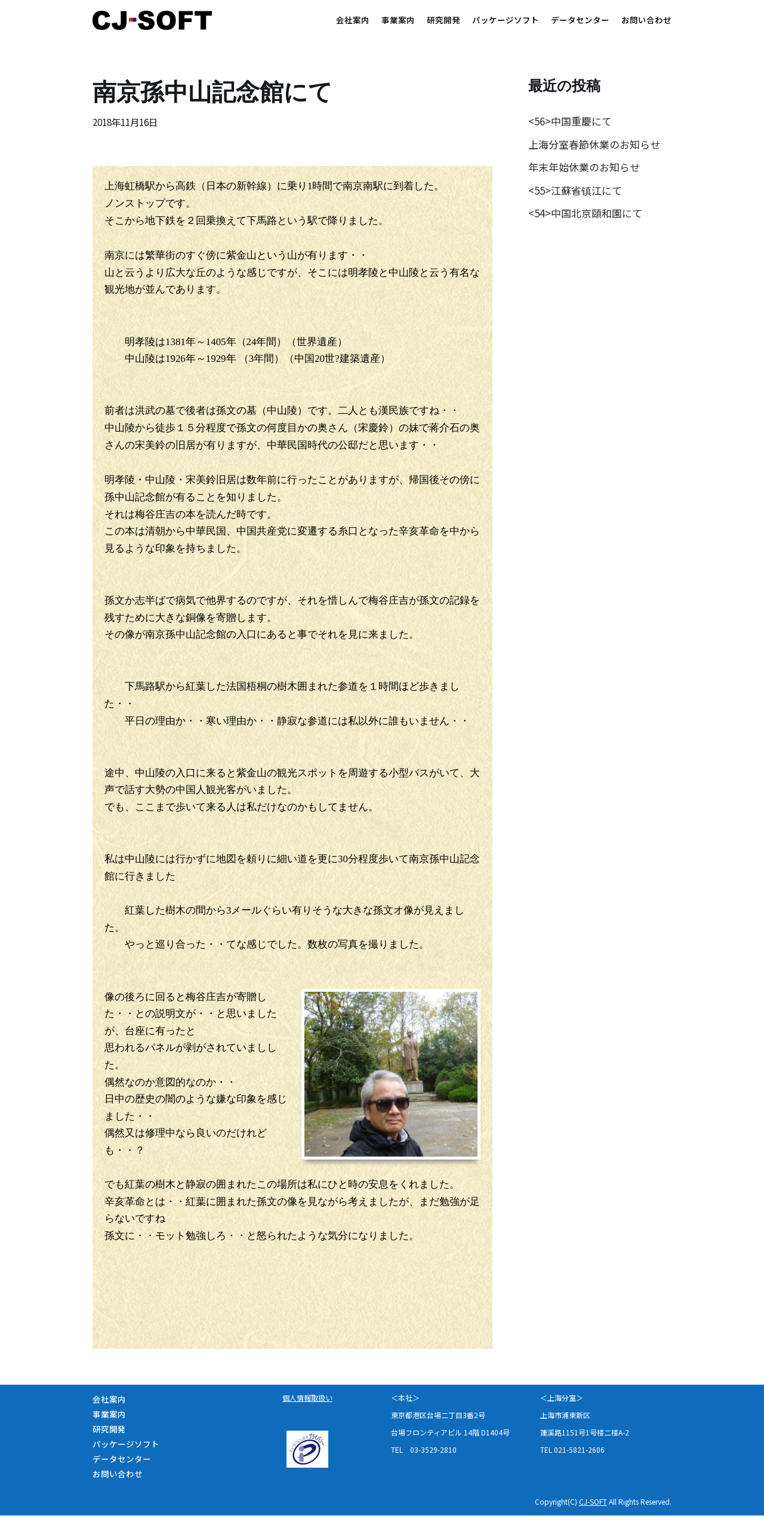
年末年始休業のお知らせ (584, 167)
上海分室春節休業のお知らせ (594, 144)
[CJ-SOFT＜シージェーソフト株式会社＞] (155, 20)
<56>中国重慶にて (570, 120)
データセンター (580, 20)
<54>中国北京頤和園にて (585, 214)
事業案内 (398, 20)
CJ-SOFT (593, 1511)
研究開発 (443, 20)
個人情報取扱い (307, 1407)
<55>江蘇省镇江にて (575, 190)
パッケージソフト (505, 20)
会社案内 (352, 20)
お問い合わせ (646, 20)
